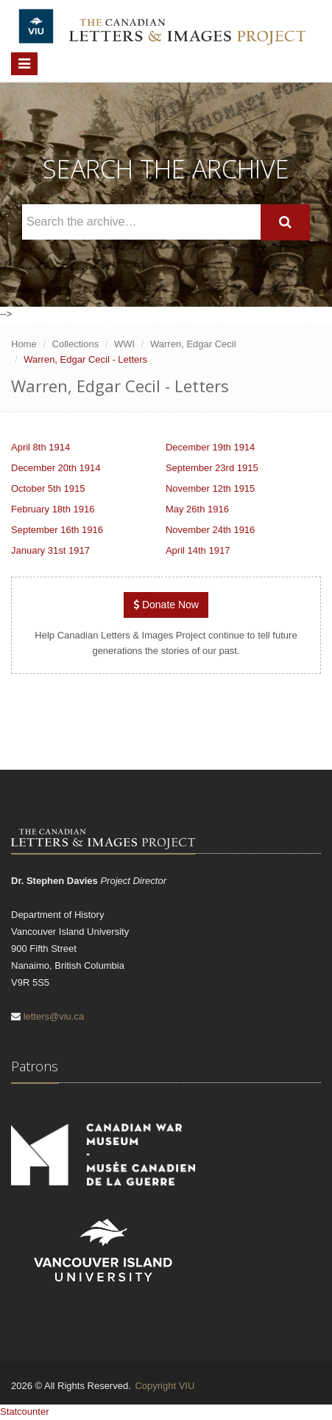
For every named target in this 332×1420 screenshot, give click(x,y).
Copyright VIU (164, 1385)
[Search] (285, 222)
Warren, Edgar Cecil (193, 343)
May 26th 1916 (197, 509)
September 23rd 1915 (212, 467)
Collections (75, 343)
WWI (124, 343)
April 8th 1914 (40, 447)
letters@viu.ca (54, 1016)
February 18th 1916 (52, 509)
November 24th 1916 (210, 529)
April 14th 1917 (198, 550)
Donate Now (166, 604)
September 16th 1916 (57, 529)
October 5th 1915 (48, 488)
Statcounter (24, 1411)
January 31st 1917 (50, 550)
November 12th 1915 (210, 488)
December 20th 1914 (55, 467)
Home (24, 343)
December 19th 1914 (210, 447)
